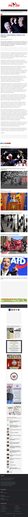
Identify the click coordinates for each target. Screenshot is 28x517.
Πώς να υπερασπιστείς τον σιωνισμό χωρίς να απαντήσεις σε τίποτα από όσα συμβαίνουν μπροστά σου (15, 451)
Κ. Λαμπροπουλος (17, 508)
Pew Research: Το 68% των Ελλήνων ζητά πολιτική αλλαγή (10, 234)
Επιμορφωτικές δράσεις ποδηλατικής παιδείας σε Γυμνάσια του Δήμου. (15, 443)
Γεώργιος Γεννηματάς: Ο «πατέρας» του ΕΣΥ (15, 429)
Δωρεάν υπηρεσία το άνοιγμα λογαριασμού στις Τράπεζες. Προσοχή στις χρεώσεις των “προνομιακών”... (15, 426)
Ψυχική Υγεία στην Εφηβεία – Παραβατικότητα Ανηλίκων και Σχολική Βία (15, 468)
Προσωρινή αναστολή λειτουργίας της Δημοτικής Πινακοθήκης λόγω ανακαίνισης (15, 422)
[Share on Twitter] (3, 143)
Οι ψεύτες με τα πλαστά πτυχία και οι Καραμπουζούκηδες (15, 439)
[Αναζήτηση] (14, 306)
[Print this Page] (10, 143)
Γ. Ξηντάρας (16, 505)
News (1, 14)
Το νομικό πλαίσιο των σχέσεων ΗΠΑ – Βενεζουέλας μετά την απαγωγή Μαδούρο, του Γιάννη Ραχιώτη (15, 447)
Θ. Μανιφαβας (17, 507)
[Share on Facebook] (1, 143)
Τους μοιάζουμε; (12, 462)
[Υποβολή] (25, 306)
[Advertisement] (14, 49)
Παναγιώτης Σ (3, 511)
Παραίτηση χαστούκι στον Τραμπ (6, 191)
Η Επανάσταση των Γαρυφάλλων (14, 432)
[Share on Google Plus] (5, 143)
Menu (2, 10)
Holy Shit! (11, 472)
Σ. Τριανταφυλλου (17, 511)
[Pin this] (8, 143)
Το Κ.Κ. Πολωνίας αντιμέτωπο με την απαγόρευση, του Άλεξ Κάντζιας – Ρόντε (13, 256)
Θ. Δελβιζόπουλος (4, 508)
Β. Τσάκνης (3, 505)
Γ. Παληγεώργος (3, 507)
